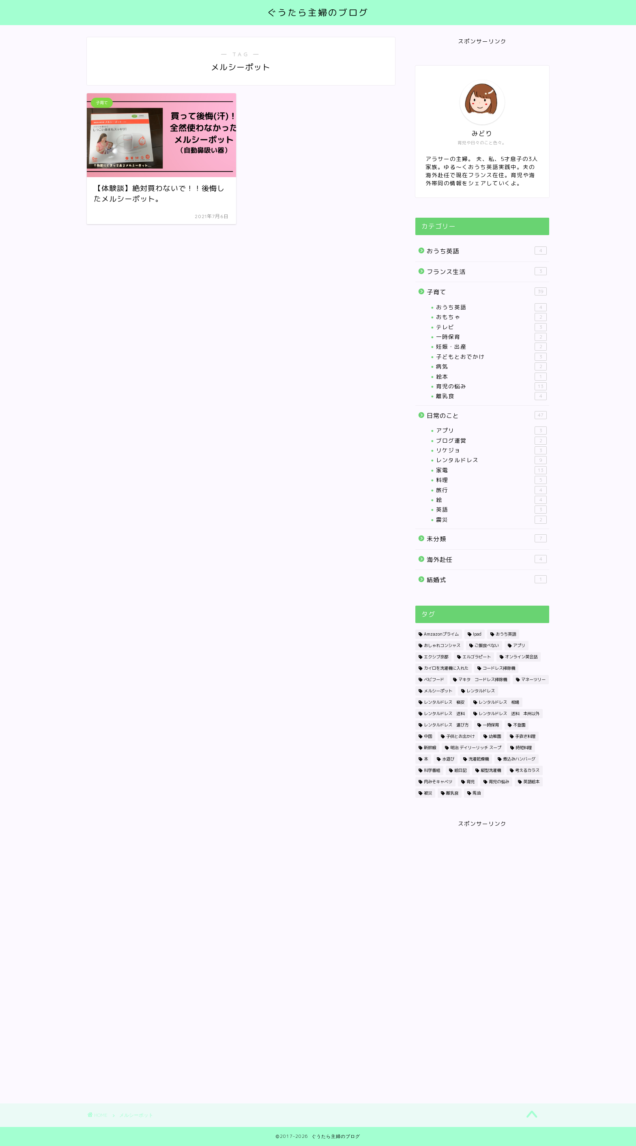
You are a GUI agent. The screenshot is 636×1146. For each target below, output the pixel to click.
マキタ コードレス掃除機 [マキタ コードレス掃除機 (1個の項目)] (482, 679)
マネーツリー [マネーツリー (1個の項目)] (533, 679)
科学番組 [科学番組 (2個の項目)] (432, 770)
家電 (491, 470)
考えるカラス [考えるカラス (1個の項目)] (527, 770)
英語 (491, 510)
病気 (491, 366)
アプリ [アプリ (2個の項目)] (519, 645)
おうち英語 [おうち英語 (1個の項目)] (506, 634)
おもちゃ (491, 317)
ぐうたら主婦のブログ (318, 12)
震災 (491, 520)
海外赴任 (487, 559)
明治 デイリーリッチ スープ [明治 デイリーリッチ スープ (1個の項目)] (475, 747)
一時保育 (491, 337)
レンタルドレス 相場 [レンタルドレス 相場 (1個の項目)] (499, 702)
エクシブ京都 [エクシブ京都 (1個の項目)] (436, 657)
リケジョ (491, 450)
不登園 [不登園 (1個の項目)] (519, 725)
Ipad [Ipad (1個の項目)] (477, 634)
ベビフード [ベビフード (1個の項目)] (434, 679)
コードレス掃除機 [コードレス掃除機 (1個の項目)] (499, 668)
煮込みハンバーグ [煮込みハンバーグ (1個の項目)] (519, 759)
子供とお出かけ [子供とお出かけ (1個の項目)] (460, 736)
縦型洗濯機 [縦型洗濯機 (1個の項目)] (491, 770)
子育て (487, 291)
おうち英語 (487, 250)
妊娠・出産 (491, 347)
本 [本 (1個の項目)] (426, 759)
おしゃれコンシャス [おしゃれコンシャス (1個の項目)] (442, 645)
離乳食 (491, 396)
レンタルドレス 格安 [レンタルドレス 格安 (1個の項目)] (444, 702)
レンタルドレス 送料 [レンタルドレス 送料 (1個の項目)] (444, 713)
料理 (491, 480)
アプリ (491, 430)
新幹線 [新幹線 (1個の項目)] (430, 747)
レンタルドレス (491, 460)
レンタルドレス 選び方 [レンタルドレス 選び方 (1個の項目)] (446, 725)
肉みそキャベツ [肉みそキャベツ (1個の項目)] (438, 781)
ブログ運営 (491, 441)
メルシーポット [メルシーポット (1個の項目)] (438, 691)
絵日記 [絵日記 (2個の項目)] (460, 770)
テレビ (491, 327)
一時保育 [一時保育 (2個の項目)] (491, 725)
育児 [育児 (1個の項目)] (470, 781)
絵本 (491, 377)
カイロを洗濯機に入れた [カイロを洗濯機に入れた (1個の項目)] (446, 668)
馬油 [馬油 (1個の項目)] (477, 793)
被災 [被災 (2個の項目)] (428, 793)
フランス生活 (487, 271)
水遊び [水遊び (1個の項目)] (448, 759)
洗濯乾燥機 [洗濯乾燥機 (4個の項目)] (478, 759)
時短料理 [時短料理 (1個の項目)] (524, 747)
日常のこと (487, 415)
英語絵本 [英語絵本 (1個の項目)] (531, 781)
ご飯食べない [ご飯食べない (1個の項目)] (487, 645)
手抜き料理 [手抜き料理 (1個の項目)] (525, 736)
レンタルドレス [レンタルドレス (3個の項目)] (480, 691)
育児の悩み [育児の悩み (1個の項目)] (499, 781)
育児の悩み (491, 386)
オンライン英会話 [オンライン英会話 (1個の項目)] (521, 657)
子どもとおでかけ (491, 357)
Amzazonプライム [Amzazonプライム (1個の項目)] (441, 634)
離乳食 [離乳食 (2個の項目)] (452, 793)
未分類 (487, 538)
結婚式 (487, 579)
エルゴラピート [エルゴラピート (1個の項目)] (476, 657)
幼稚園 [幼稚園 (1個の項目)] (495, 736)
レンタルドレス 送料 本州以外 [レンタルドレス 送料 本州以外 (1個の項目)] (509, 713)
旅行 (491, 490)
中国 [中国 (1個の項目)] (428, 736)
